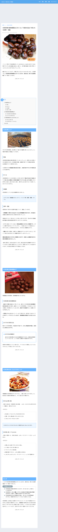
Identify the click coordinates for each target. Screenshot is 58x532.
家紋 (43, 1)
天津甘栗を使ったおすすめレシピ (11, 118)
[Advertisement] (19, 13)
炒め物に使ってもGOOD (11, 121)
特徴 (6, 104)
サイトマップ (53, 1)
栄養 (46, 1)
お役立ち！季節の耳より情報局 (10, 2)
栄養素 (7, 108)
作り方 (7, 106)
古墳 (49, 1)
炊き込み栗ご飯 (9, 120)
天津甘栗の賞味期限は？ (9, 112)
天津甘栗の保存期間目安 (10, 114)
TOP (39, 1)
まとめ (6, 124)
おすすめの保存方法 (10, 116)
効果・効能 (8, 110)
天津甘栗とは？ (7, 102)
